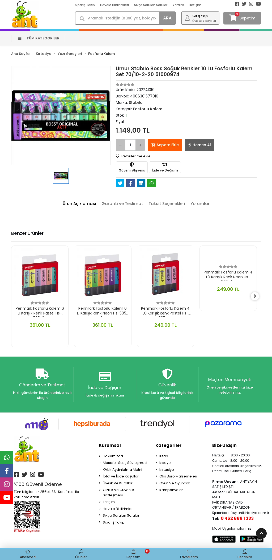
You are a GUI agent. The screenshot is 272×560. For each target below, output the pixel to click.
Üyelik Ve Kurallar (118, 483)
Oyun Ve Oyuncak (174, 483)
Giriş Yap (200, 15)
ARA (167, 18)
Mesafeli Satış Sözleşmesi (125, 462)
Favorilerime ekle (133, 156)
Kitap (163, 456)
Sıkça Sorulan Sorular (150, 5)
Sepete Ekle (165, 145)
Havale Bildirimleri (114, 5)
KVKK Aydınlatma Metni (122, 469)
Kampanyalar (171, 490)
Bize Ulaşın (224, 445)
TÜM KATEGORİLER (39, 38)
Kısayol (165, 462)
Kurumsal (110, 445)
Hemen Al (199, 145)
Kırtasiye (166, 469)
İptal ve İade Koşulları (121, 476)
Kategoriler (168, 445)
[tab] (79, 204)
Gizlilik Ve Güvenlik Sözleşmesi (118, 493)
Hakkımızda (113, 456)
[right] (257, 296)
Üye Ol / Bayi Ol (204, 21)
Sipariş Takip (85, 5)
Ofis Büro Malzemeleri (178, 476)
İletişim (195, 5)
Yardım (178, 5)
